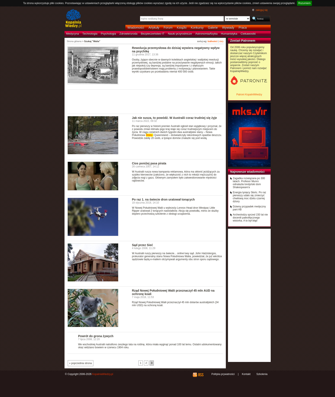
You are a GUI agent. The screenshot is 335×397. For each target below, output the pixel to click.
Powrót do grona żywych (95, 336)
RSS (201, 375)
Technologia (89, 33)
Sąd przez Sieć (142, 245)
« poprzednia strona (80, 363)
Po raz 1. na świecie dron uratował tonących (163, 199)
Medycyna (72, 33)
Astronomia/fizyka (206, 33)
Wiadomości (136, 27)
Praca (243, 27)
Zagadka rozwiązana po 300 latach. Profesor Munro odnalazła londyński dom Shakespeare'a (249, 183)
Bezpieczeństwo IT (153, 33)
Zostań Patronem (243, 40)
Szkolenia (261, 374)
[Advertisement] (145, 101)
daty (221, 41)
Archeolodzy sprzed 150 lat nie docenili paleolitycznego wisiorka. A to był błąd (250, 217)
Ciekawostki (248, 33)
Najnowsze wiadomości (247, 171)
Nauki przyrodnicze (180, 33)
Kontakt (246, 374)
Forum (168, 27)
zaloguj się (261, 10)
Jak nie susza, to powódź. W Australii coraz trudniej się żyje (174, 118)
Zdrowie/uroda (128, 33)
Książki (182, 27)
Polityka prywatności (223, 374)
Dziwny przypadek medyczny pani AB (249, 208)
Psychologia (108, 33)
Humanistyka (229, 33)
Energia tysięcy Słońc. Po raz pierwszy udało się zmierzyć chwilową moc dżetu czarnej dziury (249, 197)
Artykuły (153, 27)
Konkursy (197, 27)
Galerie (213, 27)
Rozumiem (304, 3)
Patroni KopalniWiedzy (249, 94)
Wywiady (228, 27)
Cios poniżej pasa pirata (149, 163)
